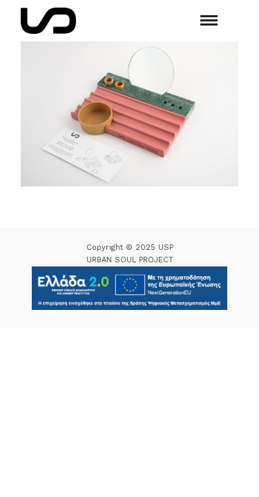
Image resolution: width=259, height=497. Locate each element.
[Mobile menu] (209, 20)
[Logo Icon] (48, 21)
